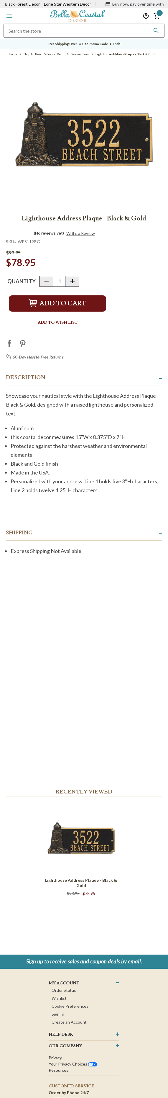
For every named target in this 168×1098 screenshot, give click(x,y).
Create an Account (69, 1022)
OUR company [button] (65, 1046)
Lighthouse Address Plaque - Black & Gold (81, 883)
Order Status (64, 990)
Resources (58, 1070)
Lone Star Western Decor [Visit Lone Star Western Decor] (67, 3)
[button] (9, 16)
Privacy (55, 1057)
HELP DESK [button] (61, 1034)
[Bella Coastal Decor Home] (78, 15)
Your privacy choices (73, 1063)
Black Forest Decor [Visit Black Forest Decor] (22, 3)
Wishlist (59, 998)
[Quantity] (59, 281)
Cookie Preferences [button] (70, 1006)
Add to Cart (57, 303)
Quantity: (22, 281)
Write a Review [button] (80, 233)
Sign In (58, 1014)
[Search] (156, 31)
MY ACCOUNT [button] (64, 983)
